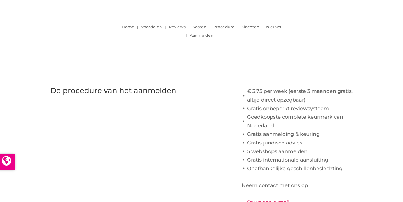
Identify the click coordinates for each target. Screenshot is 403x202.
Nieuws (273, 27)
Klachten (250, 27)
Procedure (224, 27)
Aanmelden (202, 35)
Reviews (177, 27)
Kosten (199, 27)
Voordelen (151, 27)
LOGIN (337, 29)
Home (128, 27)
